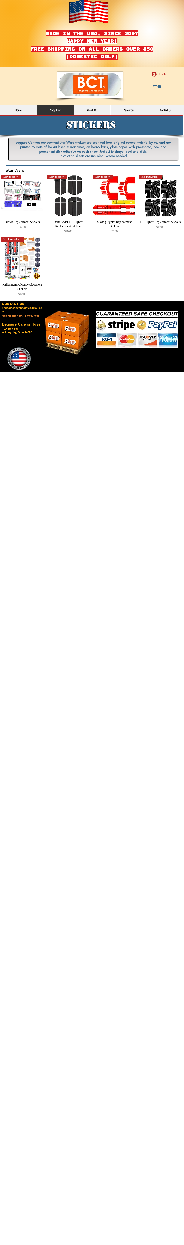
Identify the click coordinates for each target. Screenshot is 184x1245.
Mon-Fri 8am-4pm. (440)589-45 (19, 315)
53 (38, 315)
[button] (156, 86)
